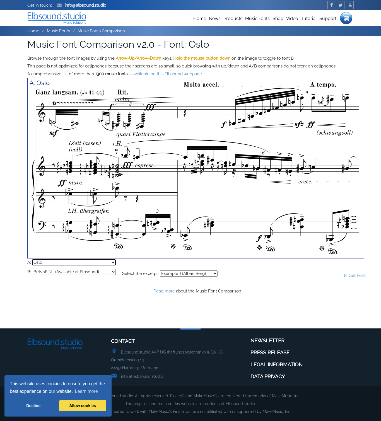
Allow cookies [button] (82, 405)
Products (232, 18)
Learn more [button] (86, 391)
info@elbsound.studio (81, 5)
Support (327, 18)
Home (199, 18)
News (215, 18)
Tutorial (309, 18)
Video (292, 18)
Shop (278, 18)
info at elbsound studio (142, 376)
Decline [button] (33, 405)
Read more (164, 291)
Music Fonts (257, 18)
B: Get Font (355, 275)
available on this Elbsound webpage (167, 73)
